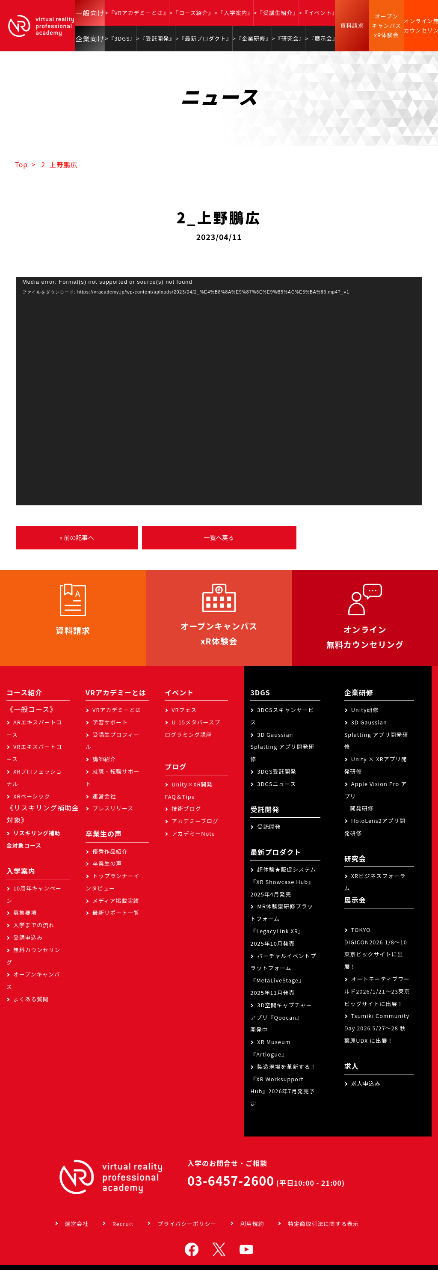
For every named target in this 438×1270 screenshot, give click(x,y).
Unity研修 (365, 710)
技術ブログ (186, 808)
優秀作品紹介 (110, 851)
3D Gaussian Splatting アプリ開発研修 (282, 746)
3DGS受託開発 (276, 771)
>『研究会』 (288, 38)
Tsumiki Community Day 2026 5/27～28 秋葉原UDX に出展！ (377, 1028)
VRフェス (184, 710)
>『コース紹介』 (191, 13)
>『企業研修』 (252, 38)
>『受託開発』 (155, 38)
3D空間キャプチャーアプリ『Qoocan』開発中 (281, 1017)
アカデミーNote (193, 833)
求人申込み (366, 1083)
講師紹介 (104, 759)
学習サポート (110, 722)
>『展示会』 (321, 38)
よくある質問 (31, 999)
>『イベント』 (318, 13)
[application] (219, 391)
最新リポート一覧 (115, 912)
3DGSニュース (276, 784)
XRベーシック (31, 796)
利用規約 (252, 1224)
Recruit (123, 1224)
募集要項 (25, 912)
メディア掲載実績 (115, 900)
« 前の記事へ (76, 537)
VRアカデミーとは (116, 710)
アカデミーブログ (195, 821)
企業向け (89, 38)
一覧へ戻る (219, 537)
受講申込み (28, 937)
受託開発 (269, 826)
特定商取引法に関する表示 (323, 1224)
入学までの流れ (34, 925)
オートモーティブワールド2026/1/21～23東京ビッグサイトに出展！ (377, 991)
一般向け (89, 13)
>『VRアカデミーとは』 (137, 13)
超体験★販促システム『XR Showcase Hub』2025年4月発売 (283, 881)
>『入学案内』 (233, 13)
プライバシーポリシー (186, 1224)
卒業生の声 (107, 863)
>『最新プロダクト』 (203, 38)
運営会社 (104, 796)
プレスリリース (112, 808)
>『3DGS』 (120, 38)
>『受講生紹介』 (276, 13)
